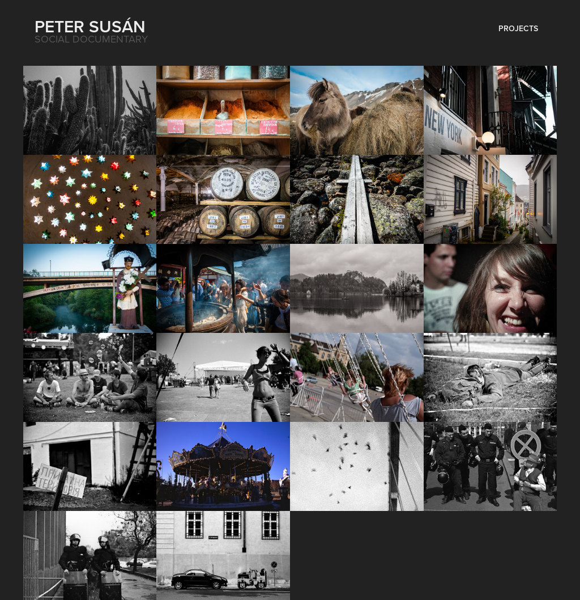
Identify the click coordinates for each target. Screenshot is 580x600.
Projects (518, 28)
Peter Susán (90, 26)
